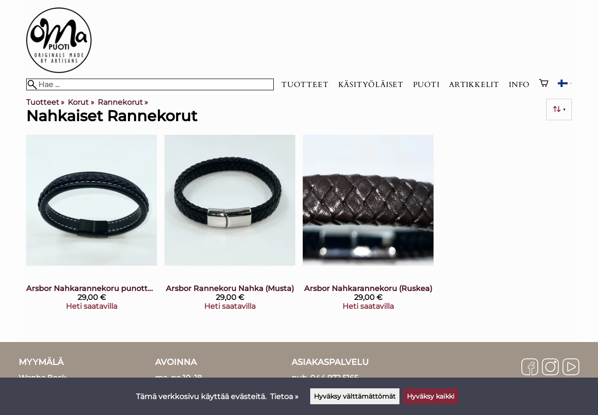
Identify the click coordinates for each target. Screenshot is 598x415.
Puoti (426, 85)
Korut (81, 102)
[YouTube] (570, 367)
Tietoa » (284, 396)
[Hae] (150, 84)
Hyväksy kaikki (431, 396)
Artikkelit (474, 85)
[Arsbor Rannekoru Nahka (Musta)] (229, 226)
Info (519, 85)
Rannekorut (123, 102)
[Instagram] (550, 367)
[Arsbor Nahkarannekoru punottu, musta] (91, 226)
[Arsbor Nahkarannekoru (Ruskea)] (368, 226)
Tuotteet (304, 85)
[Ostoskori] (543, 84)
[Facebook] (529, 367)
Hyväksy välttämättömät (355, 396)
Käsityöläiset (371, 85)
